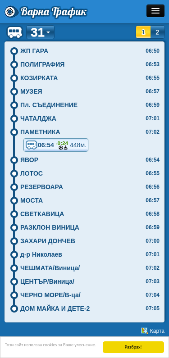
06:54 (56, 145)
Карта (157, 331)
